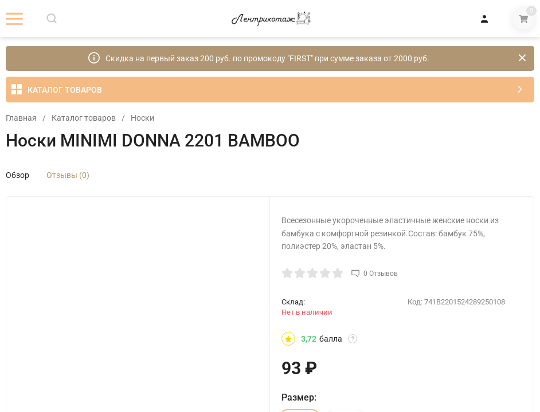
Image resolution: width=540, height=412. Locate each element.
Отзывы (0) (67, 175)
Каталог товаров (84, 118)
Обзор (17, 175)
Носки (142, 118)
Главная (21, 118)
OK (378, 363)
